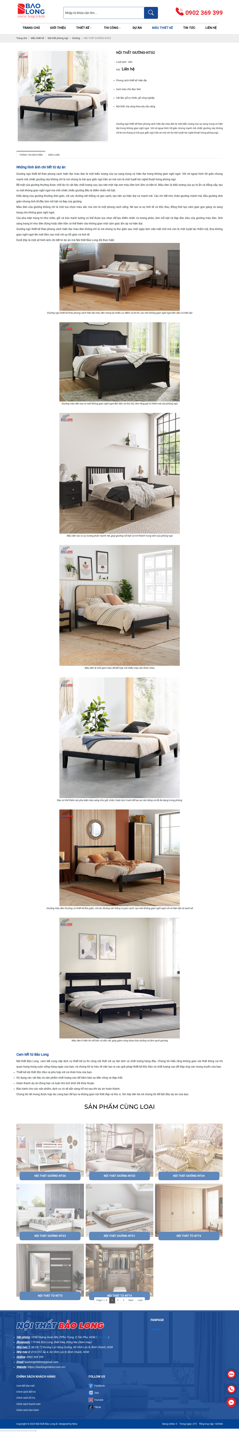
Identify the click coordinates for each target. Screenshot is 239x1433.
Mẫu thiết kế (162, 28)
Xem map (102, 1337)
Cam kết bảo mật (25, 1385)
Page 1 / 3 (101, 1300)
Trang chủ (31, 28)
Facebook (156, 1329)
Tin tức (189, 28)
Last (140, 1300)
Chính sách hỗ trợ (25, 1397)
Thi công (111, 28)
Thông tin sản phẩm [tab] (31, 155)
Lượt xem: (121, 62)
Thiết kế (82, 28)
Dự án (137, 28)
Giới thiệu (58, 28)
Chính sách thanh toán (28, 1404)
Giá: (118, 69)
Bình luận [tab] (54, 155)
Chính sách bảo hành (27, 1410)
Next (131, 1300)
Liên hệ (211, 28)
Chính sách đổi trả (26, 1391)
